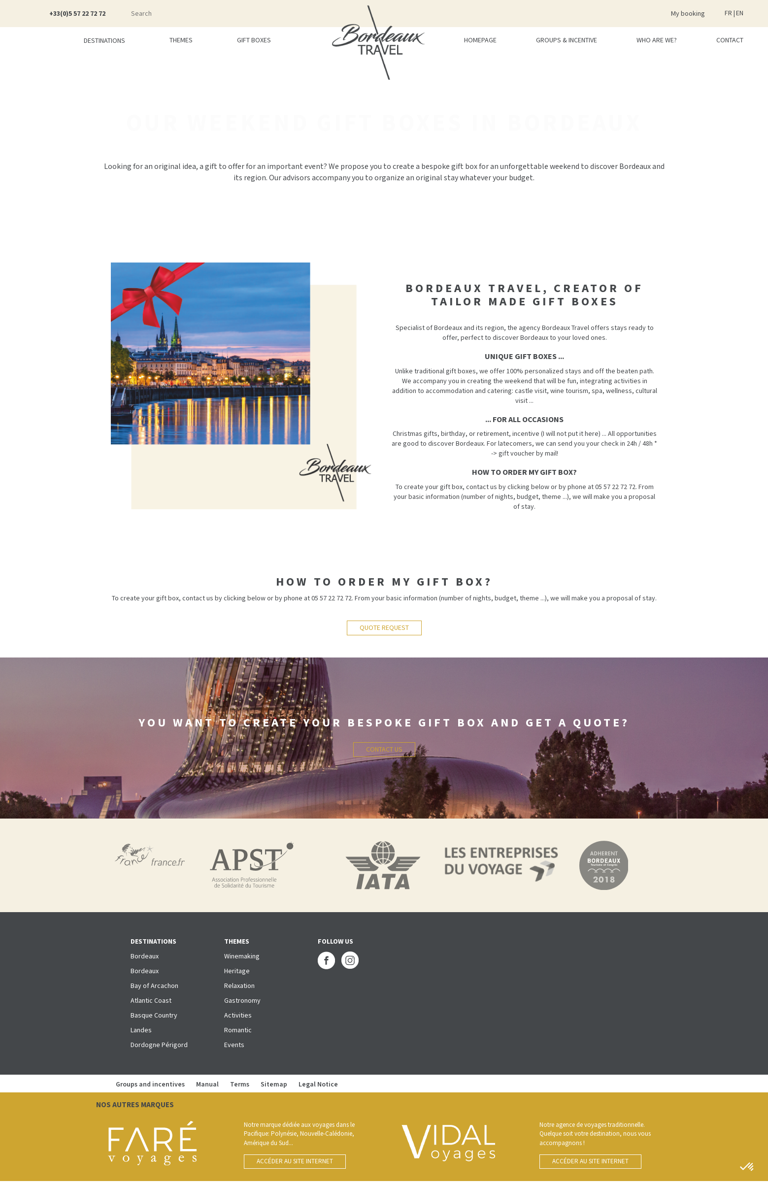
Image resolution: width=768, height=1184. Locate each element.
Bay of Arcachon (154, 986)
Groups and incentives (151, 1084)
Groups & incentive (566, 40)
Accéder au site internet (295, 1161)
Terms (239, 1084)
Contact (729, 40)
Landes (141, 1030)
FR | (730, 13)
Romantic (238, 1030)
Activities (238, 1015)
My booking (688, 13)
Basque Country (154, 1015)
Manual (207, 1084)
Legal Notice (318, 1084)
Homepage (480, 40)
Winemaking (242, 956)
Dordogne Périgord (159, 1045)
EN (739, 13)
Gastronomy (242, 1000)
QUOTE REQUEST (384, 628)
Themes (181, 40)
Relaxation (239, 986)
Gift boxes (254, 40)
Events (234, 1045)
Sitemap (275, 1084)
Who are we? (656, 40)
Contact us (384, 749)
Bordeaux (145, 956)
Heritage (237, 971)
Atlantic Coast (151, 1000)
